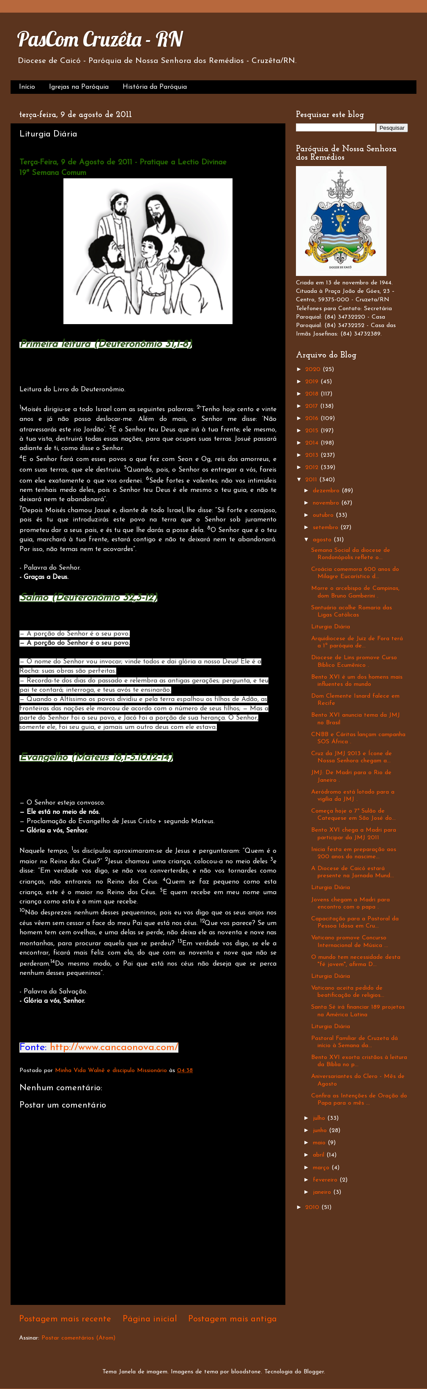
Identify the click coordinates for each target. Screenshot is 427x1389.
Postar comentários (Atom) (78, 1338)
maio (320, 1143)
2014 (312, 443)
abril (319, 1155)
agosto (323, 540)
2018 (312, 394)
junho (321, 1130)
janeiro (323, 1192)
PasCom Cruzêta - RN (99, 39)
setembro (326, 527)
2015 (312, 431)
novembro (327, 503)
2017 (312, 406)
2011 (312, 480)
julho (320, 1118)
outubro (324, 515)
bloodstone (246, 1372)
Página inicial (150, 1319)
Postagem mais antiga (232, 1319)
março (322, 1168)
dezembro (327, 491)
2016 (312, 418)
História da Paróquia (155, 87)
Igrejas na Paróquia (79, 87)
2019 (312, 382)
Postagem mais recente (65, 1319)
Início (27, 87)
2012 (312, 467)
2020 (314, 369)
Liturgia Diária (330, 627)
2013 (312, 455)
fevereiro (326, 1180)
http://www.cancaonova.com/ (114, 1047)
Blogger (314, 1372)
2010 (313, 1207)
